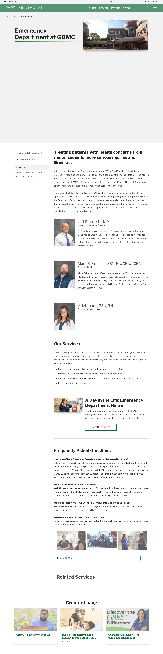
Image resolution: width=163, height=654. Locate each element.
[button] (155, 7)
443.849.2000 (9, 2)
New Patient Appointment (153, 2)
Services (104, 6)
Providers (91, 6)
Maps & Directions (137, 2)
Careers (126, 2)
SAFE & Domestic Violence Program (30, 177)
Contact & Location (31, 153)
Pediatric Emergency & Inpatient (29, 172)
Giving (126, 6)
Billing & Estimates (115, 2)
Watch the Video (101, 427)
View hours (26, 159)
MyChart (116, 6)
